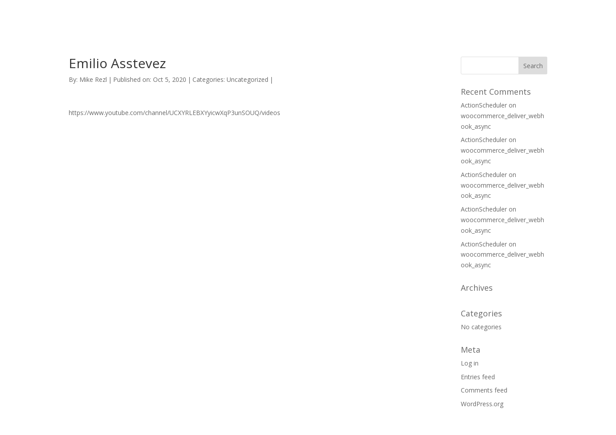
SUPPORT (414, 17)
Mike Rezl (93, 79)
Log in (470, 363)
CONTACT (462, 17)
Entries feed (478, 377)
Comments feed (484, 390)
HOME (373, 17)
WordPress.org (482, 404)
